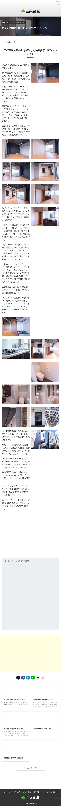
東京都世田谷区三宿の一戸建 (43, 729)
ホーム (6, 792)
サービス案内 (15, 792)
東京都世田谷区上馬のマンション (16, 700)
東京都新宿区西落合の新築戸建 (15, 729)
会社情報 (45, 792)
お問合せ (54, 792)
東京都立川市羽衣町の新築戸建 (15, 758)
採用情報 (36, 792)
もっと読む (32, 768)
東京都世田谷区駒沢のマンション (45, 700)
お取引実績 (27, 792)
